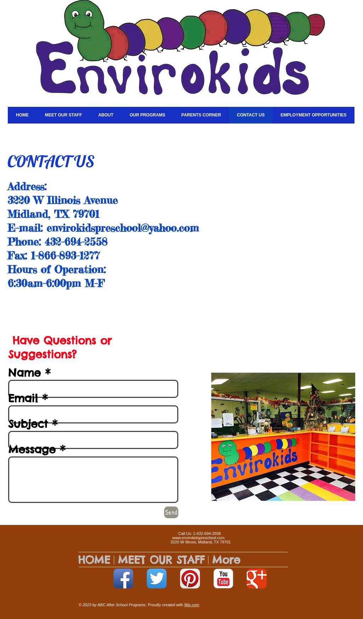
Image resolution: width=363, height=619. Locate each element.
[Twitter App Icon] (157, 578)
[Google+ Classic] (257, 578)
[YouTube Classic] (223, 578)
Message (32, 449)
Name (24, 372)
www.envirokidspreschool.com (198, 538)
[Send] (171, 512)
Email (23, 398)
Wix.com (191, 605)
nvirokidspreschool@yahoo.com (125, 227)
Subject (28, 423)
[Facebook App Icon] (123, 578)
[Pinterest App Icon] (190, 578)
